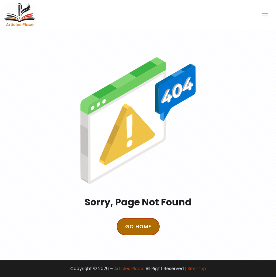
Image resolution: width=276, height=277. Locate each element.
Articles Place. (129, 268)
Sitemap (197, 268)
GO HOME (138, 226)
